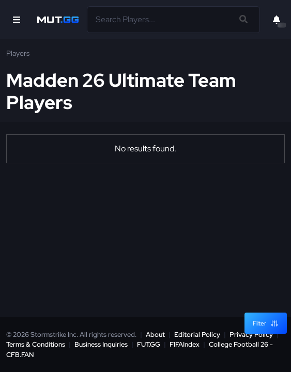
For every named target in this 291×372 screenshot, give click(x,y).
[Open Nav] (16, 19)
